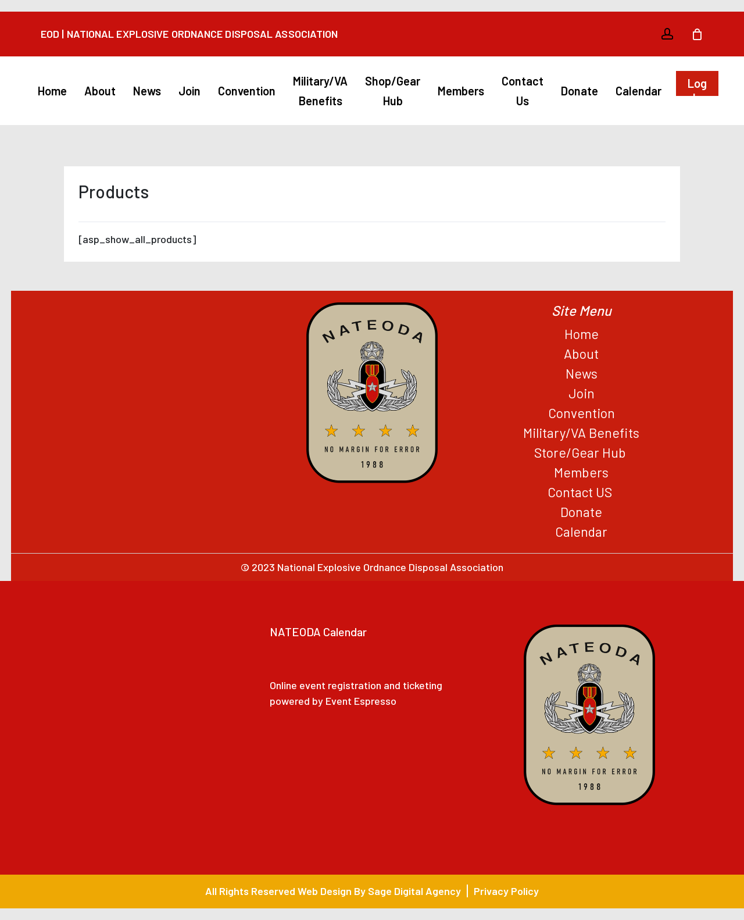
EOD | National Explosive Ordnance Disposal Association (189, 33)
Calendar (581, 531)
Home (581, 334)
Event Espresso (361, 700)
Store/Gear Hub (581, 452)
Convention (581, 413)
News (582, 373)
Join (581, 393)
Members (581, 472)
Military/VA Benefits (581, 433)
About (581, 353)
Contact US (581, 492)
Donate (581, 512)
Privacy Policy (506, 891)
